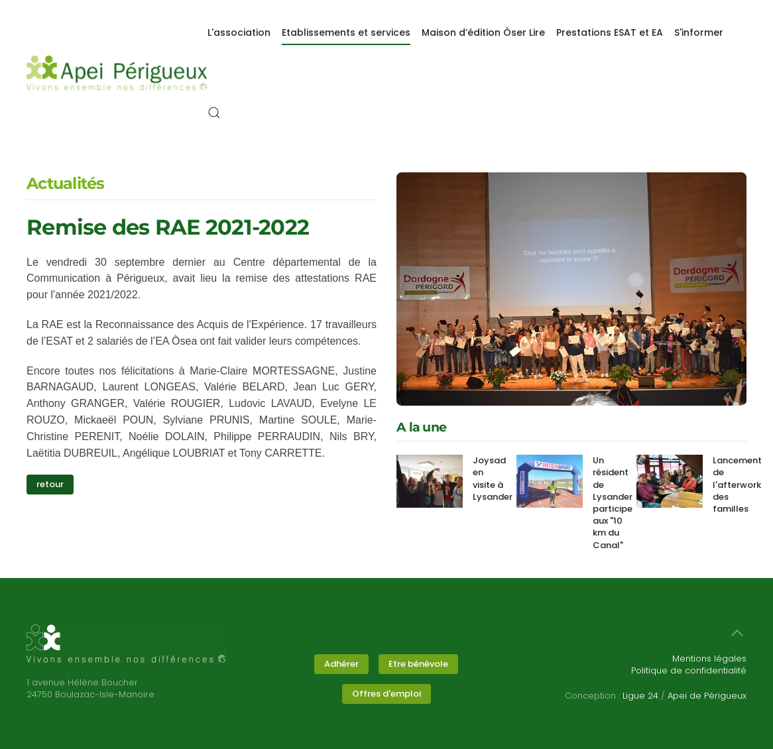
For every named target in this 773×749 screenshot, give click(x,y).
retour (50, 484)
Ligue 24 (640, 695)
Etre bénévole (418, 664)
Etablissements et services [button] (346, 32)
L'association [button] (239, 32)
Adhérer (341, 664)
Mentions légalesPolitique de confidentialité (688, 664)
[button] (214, 112)
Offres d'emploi (386, 693)
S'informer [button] (698, 32)
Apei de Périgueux (707, 695)
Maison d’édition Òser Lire (483, 32)
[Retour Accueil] (117, 72)
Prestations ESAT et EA (609, 32)
